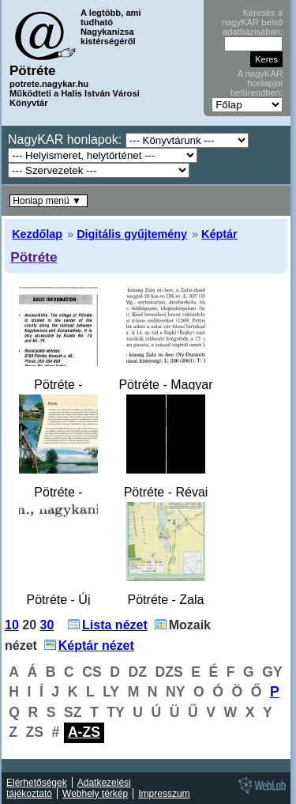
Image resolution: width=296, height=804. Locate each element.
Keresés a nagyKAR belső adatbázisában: (252, 22)
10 (12, 625)
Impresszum (163, 793)
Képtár (219, 234)
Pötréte (34, 257)
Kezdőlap (37, 234)
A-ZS (84, 732)
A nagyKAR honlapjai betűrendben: (256, 83)
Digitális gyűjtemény (132, 234)
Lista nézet (115, 625)
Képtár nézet (96, 645)
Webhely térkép (95, 793)
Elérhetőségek (36, 782)
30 (47, 625)
